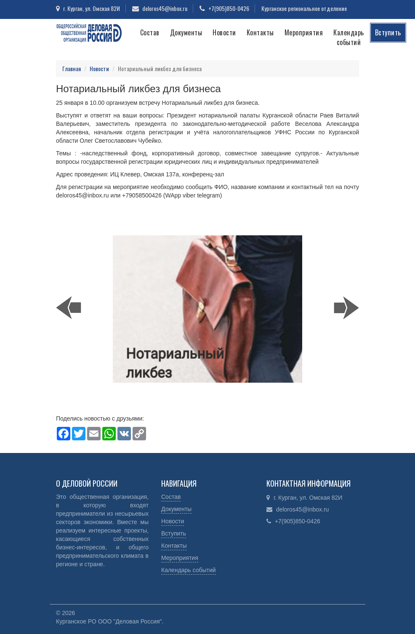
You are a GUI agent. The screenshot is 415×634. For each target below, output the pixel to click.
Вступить (388, 32)
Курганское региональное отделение (304, 8)
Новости (224, 32)
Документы (186, 32)
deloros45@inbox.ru (164, 8)
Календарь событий (348, 37)
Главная (71, 68)
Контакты (260, 32)
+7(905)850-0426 (228, 8)
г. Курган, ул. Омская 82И (91, 8)
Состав (150, 32)
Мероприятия (304, 32)
